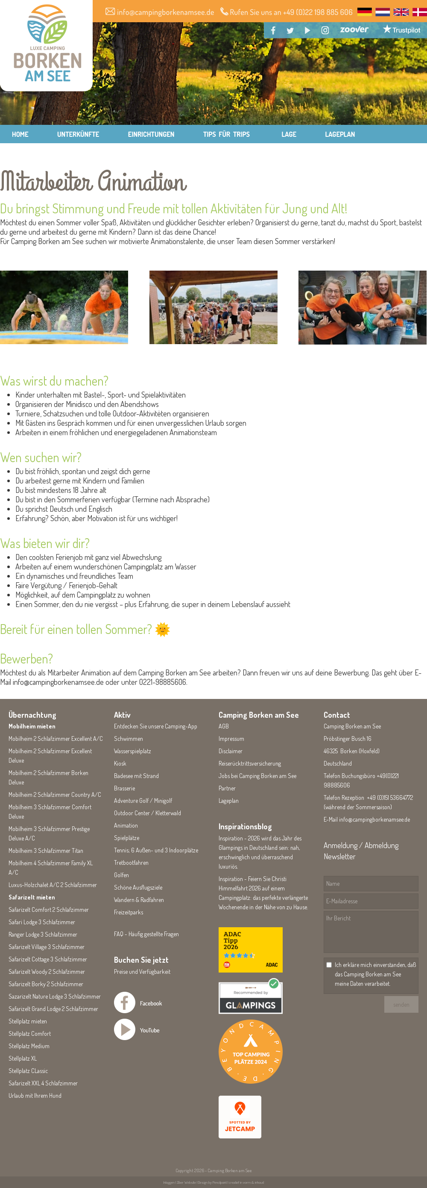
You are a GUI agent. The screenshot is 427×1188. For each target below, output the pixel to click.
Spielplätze (126, 837)
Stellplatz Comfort (30, 1033)
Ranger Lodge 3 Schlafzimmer (43, 934)
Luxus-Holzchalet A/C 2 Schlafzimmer (53, 884)
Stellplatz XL (23, 1058)
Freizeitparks (128, 912)
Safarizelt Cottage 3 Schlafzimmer (48, 959)
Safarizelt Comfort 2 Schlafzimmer (49, 909)
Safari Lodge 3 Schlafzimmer (42, 922)
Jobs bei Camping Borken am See (257, 775)
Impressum (231, 738)
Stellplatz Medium (29, 1045)
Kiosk (120, 763)
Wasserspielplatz (132, 751)
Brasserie (124, 788)
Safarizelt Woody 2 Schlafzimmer (47, 971)
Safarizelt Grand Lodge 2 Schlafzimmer (53, 1008)
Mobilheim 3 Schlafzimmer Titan (46, 850)
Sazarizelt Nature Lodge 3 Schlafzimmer (55, 996)
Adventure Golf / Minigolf (143, 800)
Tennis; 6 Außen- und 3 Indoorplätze (156, 850)
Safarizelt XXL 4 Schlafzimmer (43, 1083)
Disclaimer (231, 751)
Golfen (121, 874)
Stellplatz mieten (28, 1021)
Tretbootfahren (131, 862)
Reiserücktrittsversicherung (250, 763)
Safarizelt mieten (32, 897)
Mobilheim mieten (32, 726)
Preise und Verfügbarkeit (142, 971)
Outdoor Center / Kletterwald (147, 813)
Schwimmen (128, 738)
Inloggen (169, 1182)
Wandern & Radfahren (139, 899)
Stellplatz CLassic (28, 1070)
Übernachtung (32, 714)
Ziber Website (186, 1182)
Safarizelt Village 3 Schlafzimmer (47, 946)
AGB (224, 726)
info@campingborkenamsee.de (374, 819)
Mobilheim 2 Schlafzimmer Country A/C (55, 794)
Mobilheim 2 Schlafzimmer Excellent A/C (56, 738)
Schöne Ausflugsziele (138, 887)
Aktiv (122, 714)
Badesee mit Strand (136, 775)
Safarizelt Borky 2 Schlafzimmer (46, 984)
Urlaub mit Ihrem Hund (35, 1095)
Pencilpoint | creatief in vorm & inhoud (238, 1182)
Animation (126, 825)
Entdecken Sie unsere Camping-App (155, 726)
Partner (227, 788)
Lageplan (229, 800)
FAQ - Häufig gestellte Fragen (146, 933)
